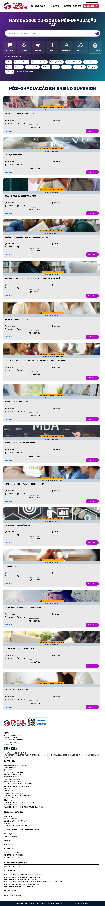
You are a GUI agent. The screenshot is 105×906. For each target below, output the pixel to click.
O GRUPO (7, 733)
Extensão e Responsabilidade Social (19, 784)
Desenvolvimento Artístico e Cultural (20, 802)
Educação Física (56, 62)
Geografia (19, 67)
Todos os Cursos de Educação (25, 71)
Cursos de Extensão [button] (72, 6)
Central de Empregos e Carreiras (18, 795)
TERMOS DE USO (10, 742)
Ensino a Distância (74, 62)
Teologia (9, 72)
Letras (55, 67)
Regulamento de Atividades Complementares (22, 877)
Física (8, 67)
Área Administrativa (92, 2)
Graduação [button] (55, 6)
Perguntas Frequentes (13, 793)
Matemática (79, 67)
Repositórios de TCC (12, 857)
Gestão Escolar (32, 67)
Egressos (7, 788)
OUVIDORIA (8, 745)
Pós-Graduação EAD (12, 819)
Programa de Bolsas (12, 867)
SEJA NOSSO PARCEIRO (12, 735)
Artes (8, 62)
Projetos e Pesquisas (13, 781)
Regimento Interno (11, 777)
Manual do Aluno (11, 844)
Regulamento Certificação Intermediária (21, 886)
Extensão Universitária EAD (15, 821)
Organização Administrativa (15, 765)
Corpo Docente (10, 767)
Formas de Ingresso (12, 779)
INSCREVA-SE (92, 131)
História (46, 67)
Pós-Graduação (10, 836)
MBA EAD (7, 823)
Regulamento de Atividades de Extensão (20, 880)
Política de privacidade (81, 903)
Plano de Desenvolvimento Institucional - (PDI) (23, 807)
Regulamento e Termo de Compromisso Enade (22, 875)
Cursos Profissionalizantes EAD (17, 825)
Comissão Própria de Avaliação (16, 786)
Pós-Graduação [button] (38, 6)
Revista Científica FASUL (14, 805)
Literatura (67, 67)
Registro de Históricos (13, 855)
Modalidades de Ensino (13, 772)
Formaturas (9, 791)
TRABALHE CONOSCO (11, 738)
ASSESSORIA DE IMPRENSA (13, 740)
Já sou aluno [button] (91, 6)
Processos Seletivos (12, 774)
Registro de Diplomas (13, 853)
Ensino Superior (91, 62)
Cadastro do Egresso (13, 798)
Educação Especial (39, 62)
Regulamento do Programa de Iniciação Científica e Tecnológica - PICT (33, 882)
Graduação (8, 834)
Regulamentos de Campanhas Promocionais (21, 884)
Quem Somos (9, 770)
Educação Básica (21, 62)
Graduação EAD (10, 816)
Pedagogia (92, 67)
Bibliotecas (8, 800)
